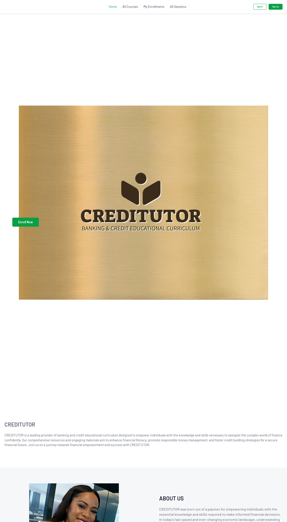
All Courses (130, 7)
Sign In (260, 6)
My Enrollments (154, 7)
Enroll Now (25, 222)
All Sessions (178, 7)
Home (113, 7)
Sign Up (275, 6)
